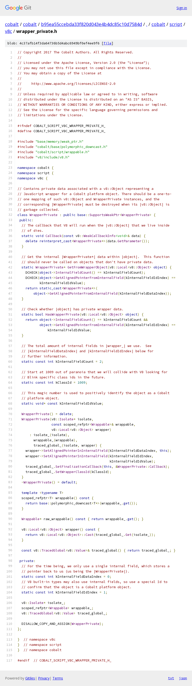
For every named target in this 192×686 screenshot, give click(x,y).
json (183, 678)
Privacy (44, 678)
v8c (8, 31)
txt (171, 678)
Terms (57, 678)
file (108, 43)
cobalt (12, 24)
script (176, 24)
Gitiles (30, 678)
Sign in (181, 7)
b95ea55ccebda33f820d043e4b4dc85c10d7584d (91, 24)
